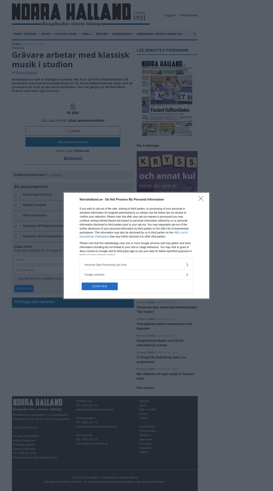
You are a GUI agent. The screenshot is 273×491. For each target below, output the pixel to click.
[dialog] (136, 245)
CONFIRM (99, 286)
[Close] (202, 199)
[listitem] (136, 265)
